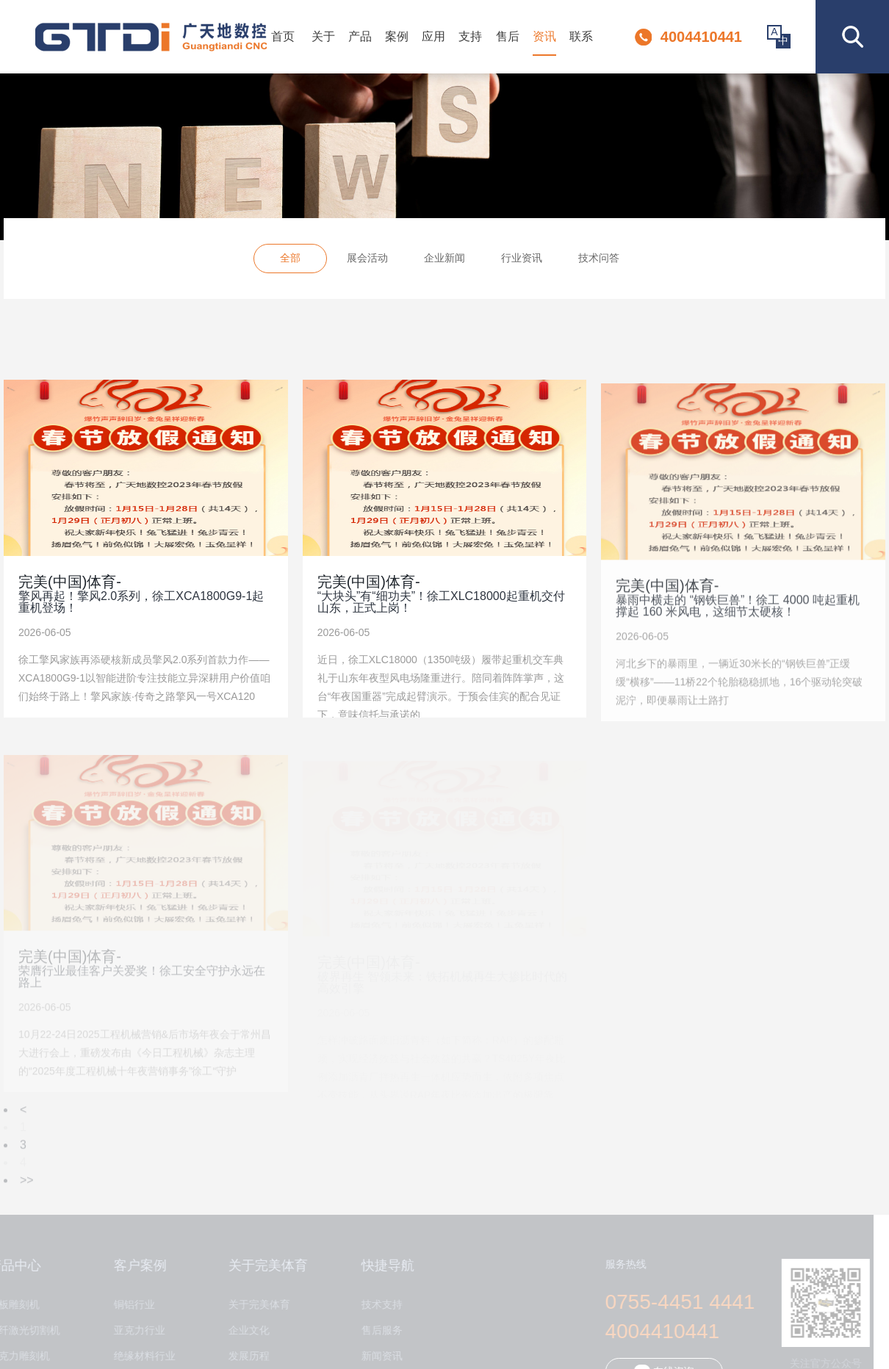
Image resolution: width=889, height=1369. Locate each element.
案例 (396, 36)
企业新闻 (444, 260)
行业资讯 (521, 260)
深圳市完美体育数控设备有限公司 (151, 37)
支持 (470, 36)
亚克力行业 (133, 1330)
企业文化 (243, 1330)
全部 (290, 260)
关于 (323, 36)
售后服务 (376, 1330)
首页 (283, 36)
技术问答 (598, 260)
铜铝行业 (128, 1304)
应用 (433, 36)
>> (27, 1186)
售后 (507, 36)
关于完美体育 (253, 1304)
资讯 (544, 36)
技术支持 (376, 1304)
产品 (360, 36)
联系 (581, 36)
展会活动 (367, 260)
